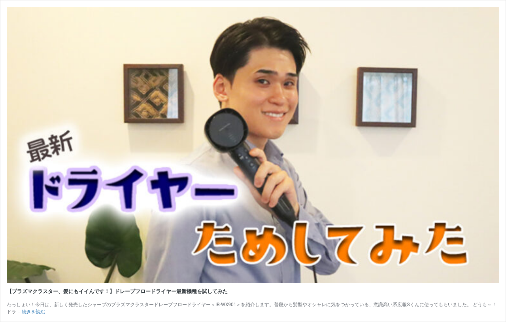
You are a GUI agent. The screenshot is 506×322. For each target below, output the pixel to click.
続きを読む (33, 311)
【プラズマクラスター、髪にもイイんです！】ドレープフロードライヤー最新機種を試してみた (117, 291)
